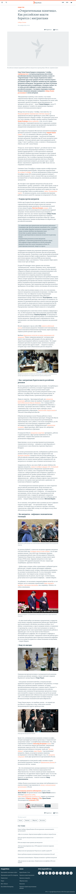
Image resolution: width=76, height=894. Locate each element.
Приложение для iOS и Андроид (9, 875)
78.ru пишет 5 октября (24, 172)
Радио (2, 881)
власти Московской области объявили (29, 403)
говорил (40, 208)
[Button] (48, 30)
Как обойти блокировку (7, 886)
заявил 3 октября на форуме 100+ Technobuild (44, 467)
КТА (67, 2)
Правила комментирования (26, 875)
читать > (47, 805)
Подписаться (4, 878)
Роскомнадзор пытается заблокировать (29, 791)
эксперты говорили (23, 455)
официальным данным (48, 762)
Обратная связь (23, 881)
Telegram (28, 798)
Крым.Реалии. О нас (24, 872)
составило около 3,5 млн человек (40, 551)
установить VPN (33, 800)
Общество (21, 7)
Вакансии (22, 883)
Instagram (34, 798)
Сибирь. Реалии (22, 22)
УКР (63, 2)
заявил (42, 743)
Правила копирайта (24, 878)
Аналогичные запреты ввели (47, 410)
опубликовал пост (23, 74)
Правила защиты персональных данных (27, 887)
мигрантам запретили (37, 433)
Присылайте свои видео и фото (9, 872)
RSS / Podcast (4, 883)
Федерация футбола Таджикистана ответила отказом (33, 114)
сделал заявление (28, 121)
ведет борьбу (38, 751)
